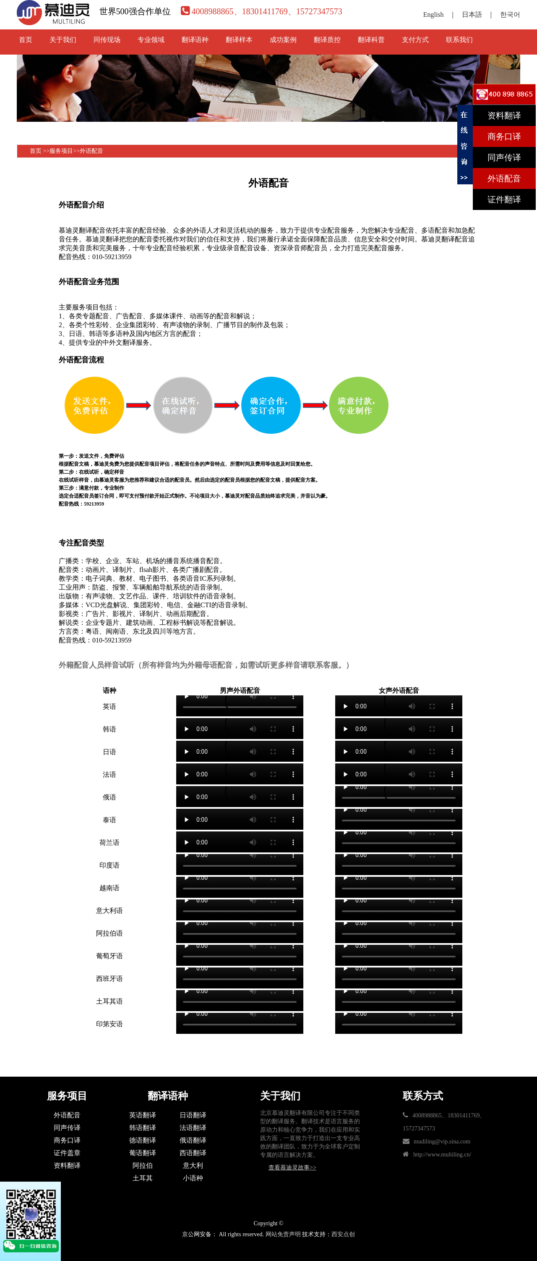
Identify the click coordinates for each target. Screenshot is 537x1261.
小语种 (193, 1178)
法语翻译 (193, 1127)
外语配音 (91, 151)
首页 (25, 39)
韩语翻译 (142, 1127)
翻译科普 (371, 39)
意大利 (193, 1165)
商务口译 (67, 1140)
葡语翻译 (142, 1152)
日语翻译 (193, 1115)
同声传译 (67, 1127)
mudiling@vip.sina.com (442, 1141)
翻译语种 (195, 39)
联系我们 (459, 39)
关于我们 (63, 39)
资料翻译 (67, 1165)
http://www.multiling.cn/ (442, 1154)
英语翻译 (142, 1115)
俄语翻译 (193, 1140)
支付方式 (415, 39)
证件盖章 (67, 1152)
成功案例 (283, 39)
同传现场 (107, 39)
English (433, 14)
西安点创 (343, 1234)
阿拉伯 (143, 1165)
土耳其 (143, 1178)
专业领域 (151, 39)
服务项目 (61, 151)
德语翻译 (142, 1140)
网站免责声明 (283, 1234)
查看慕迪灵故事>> (292, 1167)
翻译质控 (327, 39)
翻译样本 (239, 39)
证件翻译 (504, 199)
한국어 (510, 14)
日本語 (472, 14)
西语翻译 (193, 1152)
